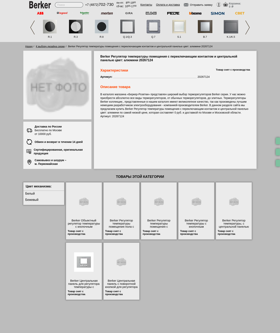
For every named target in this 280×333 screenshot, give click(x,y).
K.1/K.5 (231, 36)
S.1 (179, 36)
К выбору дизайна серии (50, 46)
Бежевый (31, 199)
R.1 (50, 36)
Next (247, 27)
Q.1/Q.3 (127, 36)
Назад (28, 46)
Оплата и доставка (168, 4)
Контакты (146, 4)
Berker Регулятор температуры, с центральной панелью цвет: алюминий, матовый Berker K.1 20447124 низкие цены (234, 228)
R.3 (76, 36)
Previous (32, 27)
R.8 (101, 36)
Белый (30, 193)
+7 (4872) (99, 4)
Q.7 (153, 36)
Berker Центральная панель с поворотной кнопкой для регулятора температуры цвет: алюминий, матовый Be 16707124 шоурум (121, 288)
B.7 (205, 36)
